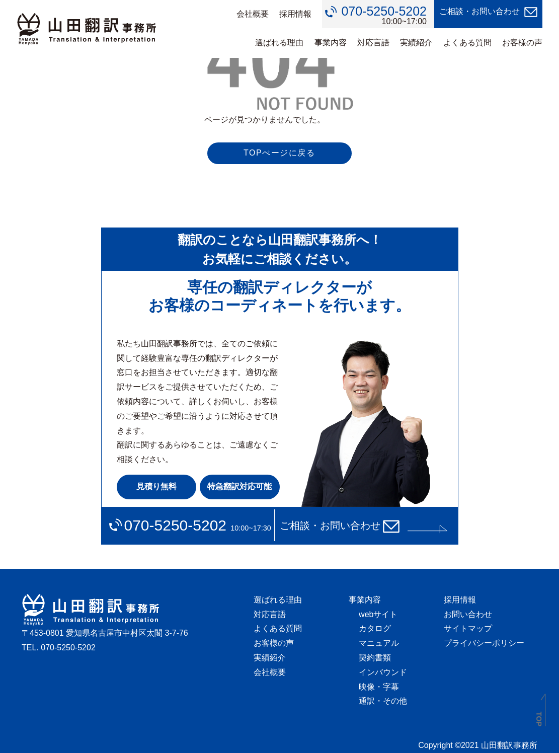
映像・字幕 (379, 687)
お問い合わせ (468, 614)
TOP (539, 719)
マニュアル (379, 643)
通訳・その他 (383, 701)
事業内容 (330, 42)
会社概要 (252, 14)
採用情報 (295, 14)
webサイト (378, 614)
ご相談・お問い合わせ (479, 11)
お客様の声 (522, 42)
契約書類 (375, 657)
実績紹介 (416, 42)
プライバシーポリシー (484, 643)
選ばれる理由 (279, 42)
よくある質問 (467, 42)
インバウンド (383, 672)
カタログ (375, 628)
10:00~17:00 (384, 15)
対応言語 (373, 42)
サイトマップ (468, 628)
